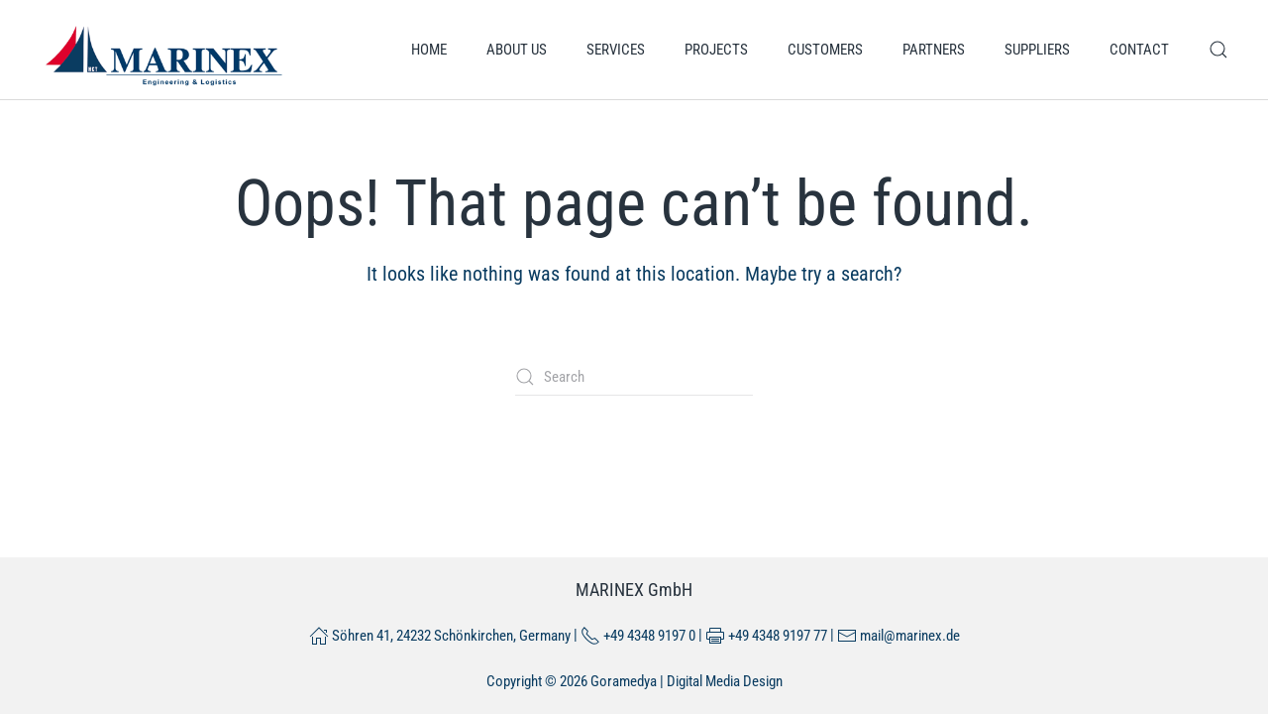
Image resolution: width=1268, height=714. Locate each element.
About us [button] (516, 50)
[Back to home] (163, 49)
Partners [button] (933, 50)
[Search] (634, 377)
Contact (1139, 50)
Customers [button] (825, 50)
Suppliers (1037, 50)
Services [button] (615, 50)
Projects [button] (716, 50)
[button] (1218, 49)
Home (429, 50)
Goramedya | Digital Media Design (686, 681)
